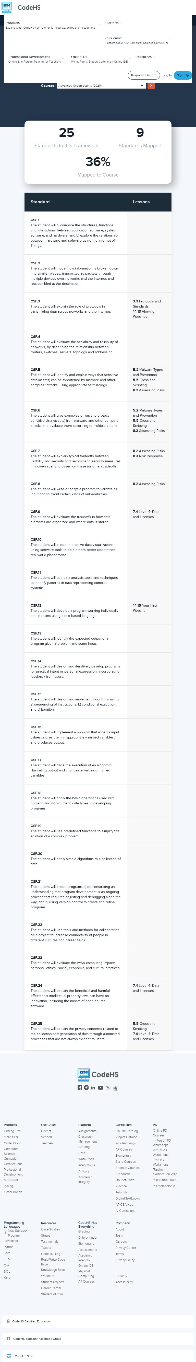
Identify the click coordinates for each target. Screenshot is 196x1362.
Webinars (47, 1276)
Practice (121, 1186)
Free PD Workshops (160, 1162)
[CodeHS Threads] (115, 1088)
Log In (167, 75)
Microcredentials (164, 1180)
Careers (121, 1242)
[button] (54, 24)
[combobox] (101, 86)
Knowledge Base (53, 1270)
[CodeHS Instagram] (86, 1088)
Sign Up (183, 75)
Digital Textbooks (128, 1198)
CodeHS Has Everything (87, 1224)
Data (81, 1153)
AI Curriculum (125, 1211)
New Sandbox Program (15, 1233)
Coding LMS (12, 1131)
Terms (120, 1254)
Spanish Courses (128, 1168)
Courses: (48, 86)
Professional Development (13, 1172)
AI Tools (83, 1171)
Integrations (86, 1165)
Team (119, 1236)
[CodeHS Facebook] (80, 1088)
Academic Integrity (85, 1179)
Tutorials (122, 1192)
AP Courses (124, 1149)
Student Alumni (52, 1294)
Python (9, 1247)
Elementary (123, 1156)
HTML (8, 1259)
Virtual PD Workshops (160, 1152)
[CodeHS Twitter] (108, 1088)
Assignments (87, 1131)
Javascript (11, 1241)
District (46, 1131)
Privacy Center (126, 1248)
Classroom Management (87, 1139)
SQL (7, 1272)
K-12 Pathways (126, 1143)
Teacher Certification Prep (165, 1172)
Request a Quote (144, 75)
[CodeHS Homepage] (23, 7)
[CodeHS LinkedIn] (93, 1088)
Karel (7, 1278)
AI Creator (11, 1180)
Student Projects (52, 1282)
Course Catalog (127, 1131)
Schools (46, 1137)
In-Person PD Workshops (162, 1142)
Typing (8, 1186)
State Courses (126, 1162)
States (45, 1236)
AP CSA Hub (124, 1205)
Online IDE (11, 1137)
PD (155, 1125)
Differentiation (88, 1238)
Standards (123, 1174)
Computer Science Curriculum (11, 1153)
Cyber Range (13, 1192)
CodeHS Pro (12, 1143)
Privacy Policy (125, 1260)
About (120, 1229)
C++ (6, 1265)
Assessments (87, 1250)
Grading (84, 1147)
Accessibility (124, 1282)
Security (121, 1276)
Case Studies (50, 1229)
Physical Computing (86, 1273)
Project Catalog (126, 1137)
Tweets (46, 1248)
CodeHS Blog (50, 1254)
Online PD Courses (160, 1133)
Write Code (86, 1159)
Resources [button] (145, 57)
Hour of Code (125, 1180)
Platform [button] (113, 23)
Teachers (47, 1143)
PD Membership (164, 1186)
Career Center (51, 1288)
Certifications (13, 1164)
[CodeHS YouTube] (101, 1088)
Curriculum (124, 1125)
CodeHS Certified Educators (29, 1321)
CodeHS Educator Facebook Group (34, 1339)
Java (7, 1253)
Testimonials (49, 1242)
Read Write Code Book (53, 1262)
